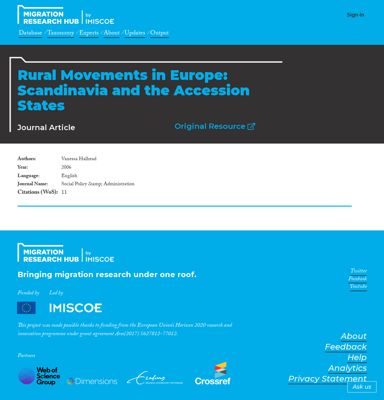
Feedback (346, 347)
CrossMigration (68, 14)
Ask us (362, 386)
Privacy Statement (327, 379)
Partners (65, 308)
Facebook (357, 280)
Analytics (347, 368)
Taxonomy (60, 34)
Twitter (358, 272)
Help (357, 357)
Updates (135, 34)
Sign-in (355, 15)
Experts (89, 34)
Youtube (358, 287)
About (112, 34)
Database (30, 34)
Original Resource (215, 126)
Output (159, 34)
